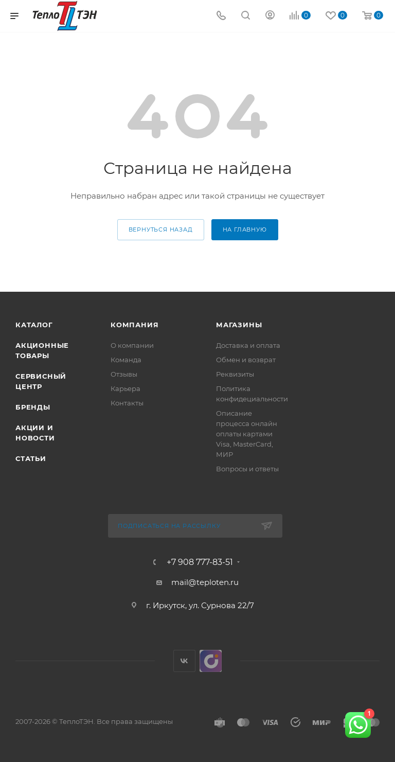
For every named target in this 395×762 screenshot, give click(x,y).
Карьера (125, 388)
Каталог (34, 325)
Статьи (30, 458)
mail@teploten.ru (205, 582)
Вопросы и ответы (247, 469)
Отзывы (124, 374)
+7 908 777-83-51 (200, 562)
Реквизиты (235, 374)
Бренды (32, 407)
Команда (126, 360)
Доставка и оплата (248, 345)
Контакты (127, 403)
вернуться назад (161, 229)
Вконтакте (184, 661)
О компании (132, 345)
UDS (211, 661)
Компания (134, 325)
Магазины (239, 325)
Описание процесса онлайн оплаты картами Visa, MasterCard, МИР (246, 433)
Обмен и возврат (246, 360)
